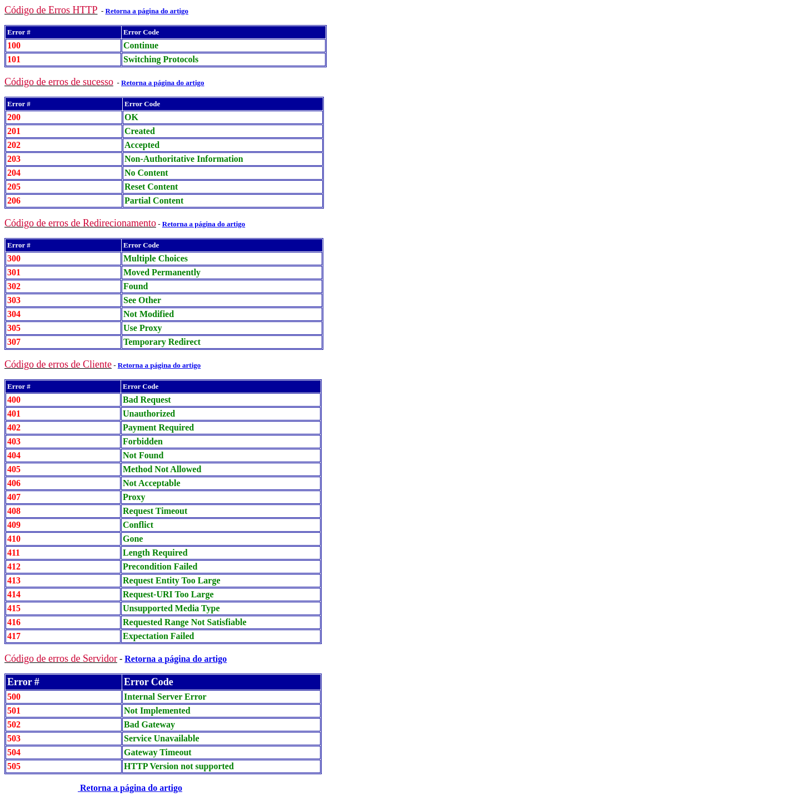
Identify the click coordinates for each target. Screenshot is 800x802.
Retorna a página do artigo (175, 659)
